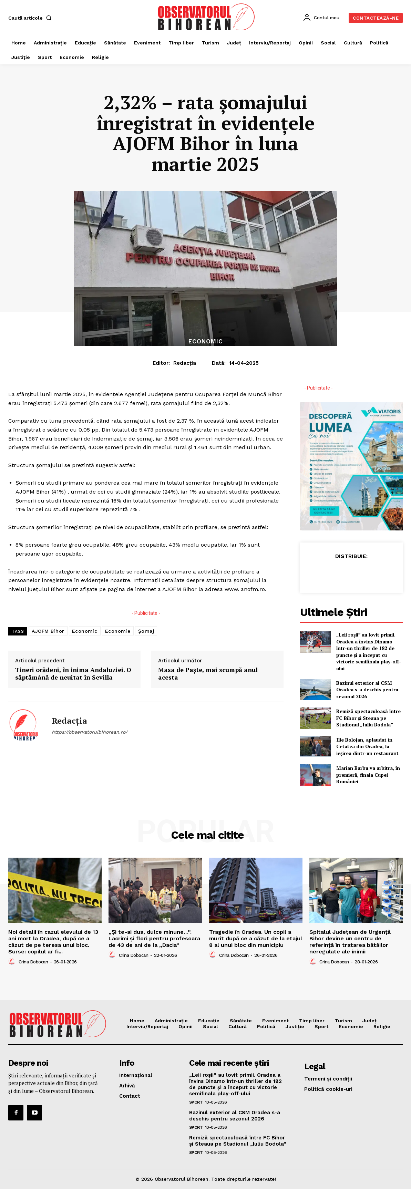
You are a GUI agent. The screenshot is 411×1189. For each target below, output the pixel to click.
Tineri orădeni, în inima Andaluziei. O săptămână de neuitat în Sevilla (73, 673)
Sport (196, 1102)
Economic (205, 341)
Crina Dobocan (33, 961)
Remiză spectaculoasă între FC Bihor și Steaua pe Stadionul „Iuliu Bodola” (368, 718)
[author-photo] (12, 961)
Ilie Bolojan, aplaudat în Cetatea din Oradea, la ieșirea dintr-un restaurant (367, 746)
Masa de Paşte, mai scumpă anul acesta (208, 673)
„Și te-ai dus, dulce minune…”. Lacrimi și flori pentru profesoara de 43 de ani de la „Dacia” (154, 938)
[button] (31, 18)
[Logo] (206, 16)
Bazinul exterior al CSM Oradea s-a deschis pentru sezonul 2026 (367, 690)
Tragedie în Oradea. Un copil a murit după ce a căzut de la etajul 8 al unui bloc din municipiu (255, 938)
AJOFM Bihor (48, 631)
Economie (118, 631)
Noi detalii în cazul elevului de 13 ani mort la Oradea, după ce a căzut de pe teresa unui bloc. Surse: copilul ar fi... (53, 942)
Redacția (184, 363)
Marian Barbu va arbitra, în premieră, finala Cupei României (368, 775)
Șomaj (146, 631)
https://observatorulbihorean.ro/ (89, 732)
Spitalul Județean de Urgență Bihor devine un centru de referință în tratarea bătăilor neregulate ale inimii (350, 942)
